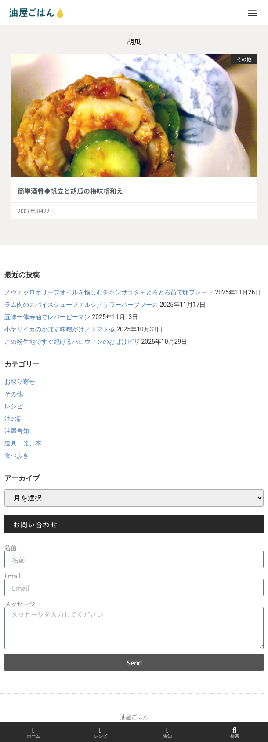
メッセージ (19, 604)
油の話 (13, 418)
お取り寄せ (19, 381)
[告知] (167, 730)
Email (12, 576)
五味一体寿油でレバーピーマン (47, 316)
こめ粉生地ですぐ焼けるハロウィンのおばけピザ (72, 341)
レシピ (13, 406)
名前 (10, 547)
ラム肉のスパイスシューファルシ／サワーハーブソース (81, 304)
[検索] (234, 730)
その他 (13, 393)
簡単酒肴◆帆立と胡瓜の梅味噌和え (70, 190)
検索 (234, 736)
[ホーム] (33, 730)
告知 (167, 736)
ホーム (33, 736)
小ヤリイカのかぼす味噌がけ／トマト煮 (59, 329)
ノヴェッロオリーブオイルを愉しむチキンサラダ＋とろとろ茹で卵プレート (109, 292)
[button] (252, 12)
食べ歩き (16, 455)
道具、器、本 (22, 443)
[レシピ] (100, 730)
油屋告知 (16, 430)
